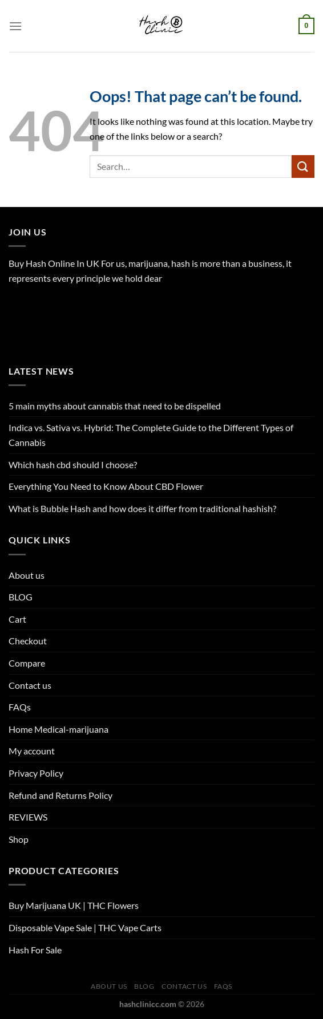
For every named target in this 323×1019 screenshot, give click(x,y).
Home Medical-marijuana (58, 729)
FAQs (20, 706)
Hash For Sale (35, 949)
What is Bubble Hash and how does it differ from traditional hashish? (142, 508)
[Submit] (303, 166)
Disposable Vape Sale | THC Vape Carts (85, 927)
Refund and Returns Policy (60, 795)
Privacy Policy (36, 773)
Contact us (30, 685)
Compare (27, 662)
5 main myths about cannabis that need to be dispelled (115, 405)
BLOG (21, 596)
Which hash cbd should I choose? (73, 464)
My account (32, 750)
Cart (17, 619)
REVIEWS (28, 816)
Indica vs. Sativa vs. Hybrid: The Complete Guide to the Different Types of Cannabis (151, 435)
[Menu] (15, 26)
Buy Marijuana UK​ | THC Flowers (74, 905)
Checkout (28, 640)
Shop (19, 839)
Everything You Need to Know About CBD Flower (106, 486)
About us (27, 575)
